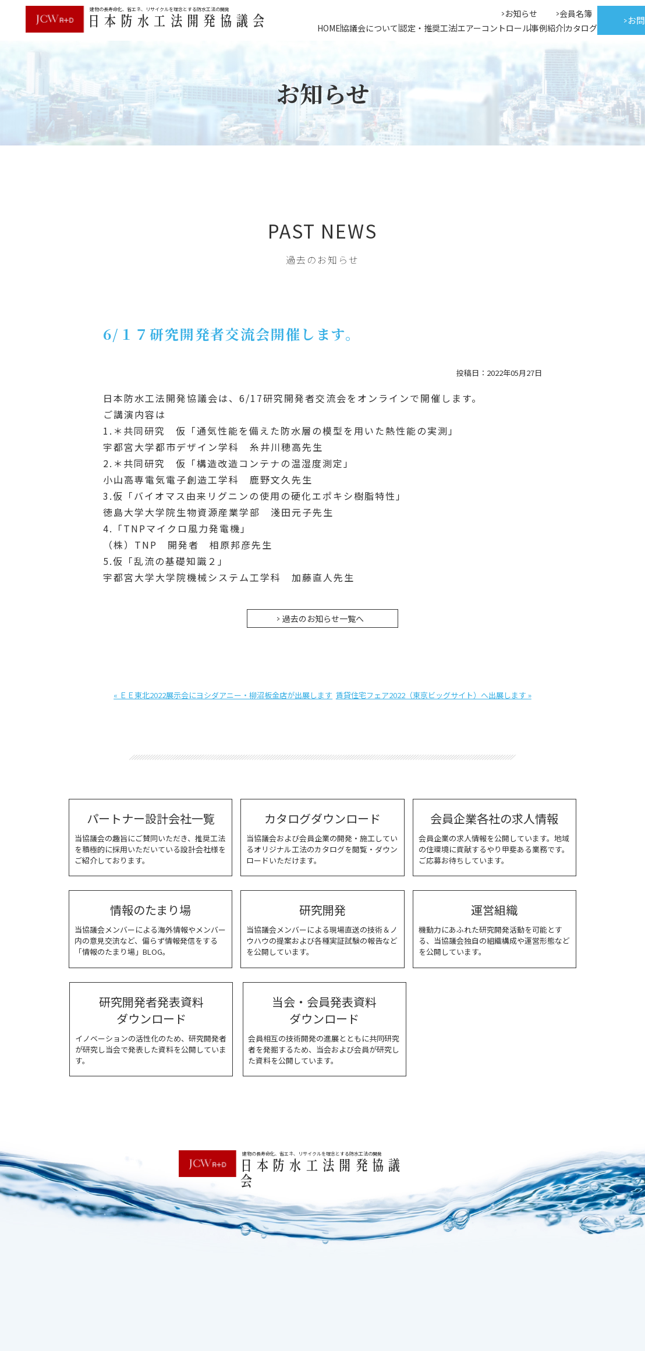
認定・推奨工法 (427, 28)
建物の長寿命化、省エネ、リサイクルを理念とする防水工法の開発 (311, 1153)
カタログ (581, 28)
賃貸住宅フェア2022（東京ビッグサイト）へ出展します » (433, 694)
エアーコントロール (494, 28)
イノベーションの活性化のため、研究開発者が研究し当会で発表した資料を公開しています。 (150, 1029)
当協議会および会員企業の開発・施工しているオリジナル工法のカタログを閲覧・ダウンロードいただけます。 (322, 837)
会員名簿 (575, 13)
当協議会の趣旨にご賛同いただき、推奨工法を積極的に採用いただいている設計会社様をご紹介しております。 (150, 837)
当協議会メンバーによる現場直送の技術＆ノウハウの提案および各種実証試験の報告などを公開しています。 (322, 929)
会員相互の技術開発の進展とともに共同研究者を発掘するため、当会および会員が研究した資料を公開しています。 (323, 1029)
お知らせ (521, 13)
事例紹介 (547, 28)
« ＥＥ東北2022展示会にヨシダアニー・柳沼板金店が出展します (223, 694)
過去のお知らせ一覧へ (323, 618)
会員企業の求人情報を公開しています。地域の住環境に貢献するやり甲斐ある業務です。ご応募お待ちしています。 (494, 837)
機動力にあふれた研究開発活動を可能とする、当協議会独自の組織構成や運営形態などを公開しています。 (494, 929)
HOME (329, 28)
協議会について (369, 28)
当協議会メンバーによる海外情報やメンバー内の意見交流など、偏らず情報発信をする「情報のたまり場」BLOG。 (150, 929)
